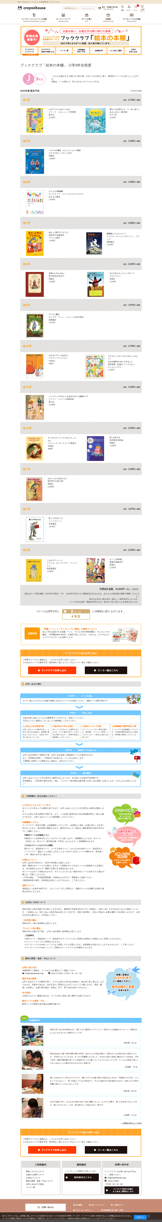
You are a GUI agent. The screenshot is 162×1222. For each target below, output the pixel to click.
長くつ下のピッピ (56, 518)
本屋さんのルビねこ (57, 273)
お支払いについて (32, 1178)
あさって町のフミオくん (59, 232)
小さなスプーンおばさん (59, 355)
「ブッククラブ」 (110, 8)
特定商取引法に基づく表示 (113, 1210)
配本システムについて (34, 1171)
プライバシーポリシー (84, 1210)
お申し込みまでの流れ (34, 1184)
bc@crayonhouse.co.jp (35, 973)
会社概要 (79, 1205)
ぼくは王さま (115, 437)
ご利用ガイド (118, 1205)
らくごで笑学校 (116, 559)
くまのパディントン (55, 560)
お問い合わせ (48, 1207)
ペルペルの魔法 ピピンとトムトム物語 (66, 150)
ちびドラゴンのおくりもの (60, 109)
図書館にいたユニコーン (117, 234)
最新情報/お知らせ (71, 8)
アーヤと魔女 (54, 314)
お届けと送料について (34, 1174)
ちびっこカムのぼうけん (58, 478)
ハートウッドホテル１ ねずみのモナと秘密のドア (70, 396)
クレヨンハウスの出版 (131, 19)
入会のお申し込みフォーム (34, 718)
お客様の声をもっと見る (132, 1123)
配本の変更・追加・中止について (38, 1181)
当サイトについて (97, 1205)
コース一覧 (27, 701)
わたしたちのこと (89, 8)
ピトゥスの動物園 (56, 191)
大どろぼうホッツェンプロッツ (122, 273)
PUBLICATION (131, 21)
